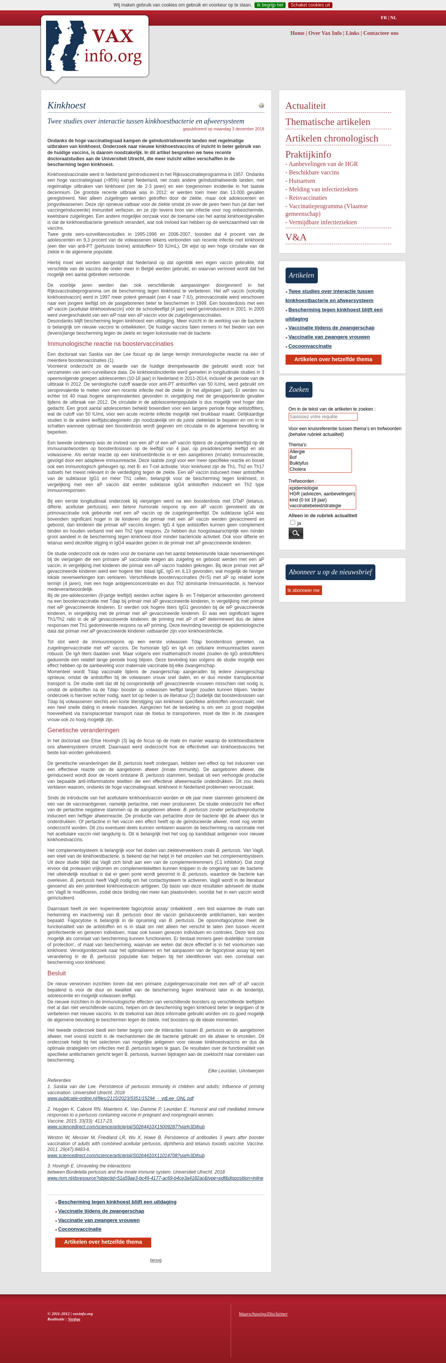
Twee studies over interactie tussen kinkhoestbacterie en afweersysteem (330, 295)
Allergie (320, 452)
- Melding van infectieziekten (322, 189)
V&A (296, 237)
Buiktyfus (320, 463)
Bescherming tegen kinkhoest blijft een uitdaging (116, 1202)
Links (352, 33)
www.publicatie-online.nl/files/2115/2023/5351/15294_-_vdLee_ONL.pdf (121, 1098)
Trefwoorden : (303, 481)
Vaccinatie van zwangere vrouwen (97, 1220)
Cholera (320, 469)
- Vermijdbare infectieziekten (321, 222)
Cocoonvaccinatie (78, 1229)
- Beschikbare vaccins (312, 172)
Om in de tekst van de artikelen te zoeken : (332, 409)
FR (384, 17)
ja (299, 523)
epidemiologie (322, 488)
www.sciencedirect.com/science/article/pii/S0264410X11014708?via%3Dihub (126, 1155)
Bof (320, 457)
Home (297, 33)
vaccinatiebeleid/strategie (322, 506)
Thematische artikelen (328, 122)
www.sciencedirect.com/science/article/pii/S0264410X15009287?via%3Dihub (126, 1127)
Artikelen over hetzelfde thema (103, 1242)
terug (156, 1260)
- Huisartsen (301, 181)
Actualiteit (306, 105)
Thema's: (298, 444)
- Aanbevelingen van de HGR (322, 164)
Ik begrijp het (270, 5)
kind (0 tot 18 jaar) (322, 500)
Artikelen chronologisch (332, 138)
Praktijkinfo (308, 154)
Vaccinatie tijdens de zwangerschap (99, 1211)
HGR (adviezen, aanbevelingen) (322, 494)
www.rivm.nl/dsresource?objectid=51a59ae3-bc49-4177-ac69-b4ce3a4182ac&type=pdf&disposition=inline (156, 1178)
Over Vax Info (325, 33)
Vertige (74, 1319)
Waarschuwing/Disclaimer (263, 1314)
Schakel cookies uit (310, 5)
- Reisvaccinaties (306, 197)
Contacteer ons (380, 33)
